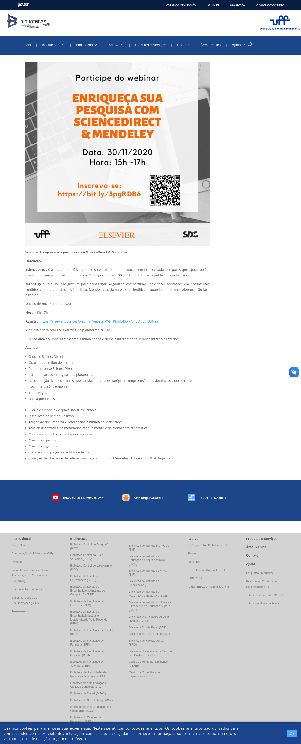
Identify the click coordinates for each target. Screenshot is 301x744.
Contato (183, 45)
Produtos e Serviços (150, 45)
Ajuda (236, 45)
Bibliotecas (84, 45)
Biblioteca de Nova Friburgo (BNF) (91, 700)
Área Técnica (211, 45)
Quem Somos (20, 545)
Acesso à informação (181, 4)
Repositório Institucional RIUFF (207, 570)
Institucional (51, 45)
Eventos (17, 562)
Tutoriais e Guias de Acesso (263, 603)
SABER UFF (195, 578)
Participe (213, 4)
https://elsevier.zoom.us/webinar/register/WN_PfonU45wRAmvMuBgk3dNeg (99, 321)
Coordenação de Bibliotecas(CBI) (32, 553)
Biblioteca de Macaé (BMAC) (88, 693)
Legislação (237, 4)
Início (26, 45)
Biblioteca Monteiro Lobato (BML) (149, 634)
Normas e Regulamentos (27, 589)
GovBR (23, 5)
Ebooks (192, 553)
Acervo (113, 45)
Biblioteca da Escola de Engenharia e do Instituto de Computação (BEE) (87, 590)
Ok (292, 733)
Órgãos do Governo (270, 4)
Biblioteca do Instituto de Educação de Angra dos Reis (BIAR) (147, 560)
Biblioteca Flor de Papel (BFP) (147, 627)
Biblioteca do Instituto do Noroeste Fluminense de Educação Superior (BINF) (150, 606)
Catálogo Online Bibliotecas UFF (208, 545)
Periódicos (194, 562)
